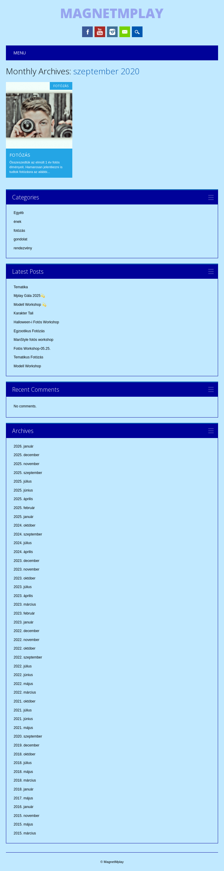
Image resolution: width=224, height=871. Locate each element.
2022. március (25, 692)
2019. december (26, 745)
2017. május (23, 798)
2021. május (23, 728)
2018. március (25, 780)
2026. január (23, 446)
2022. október (24, 648)
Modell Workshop (27, 366)
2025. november (26, 464)
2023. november (26, 569)
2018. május (23, 772)
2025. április (23, 499)
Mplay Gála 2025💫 (29, 296)
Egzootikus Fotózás (29, 331)
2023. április (23, 596)
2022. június (23, 675)
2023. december (26, 561)
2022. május (23, 684)
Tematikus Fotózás (28, 357)
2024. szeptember (28, 534)
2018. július (23, 763)
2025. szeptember (28, 473)
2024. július (23, 543)
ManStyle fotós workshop (33, 340)
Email (124, 31)
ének (17, 222)
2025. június (23, 490)
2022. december (26, 631)
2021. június (23, 719)
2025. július (23, 481)
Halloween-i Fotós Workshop (36, 322)
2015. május (23, 824)
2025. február (24, 508)
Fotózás (19, 155)
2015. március (25, 833)
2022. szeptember (28, 657)
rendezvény (23, 248)
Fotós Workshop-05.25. (32, 348)
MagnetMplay (112, 13)
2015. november (26, 816)
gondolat (20, 239)
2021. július (23, 710)
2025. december (26, 455)
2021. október (24, 701)
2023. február (24, 613)
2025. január (23, 517)
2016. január (23, 807)
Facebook (87, 31)
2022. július (23, 666)
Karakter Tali (23, 313)
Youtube (100, 31)
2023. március (25, 604)
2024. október (24, 525)
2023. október (24, 578)
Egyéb (19, 213)
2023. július (23, 587)
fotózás (61, 86)
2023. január (23, 622)
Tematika (21, 287)
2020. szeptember (28, 736)
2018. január (23, 789)
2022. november (26, 640)
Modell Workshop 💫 (30, 305)
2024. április (23, 552)
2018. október (24, 754)
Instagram (112, 31)
